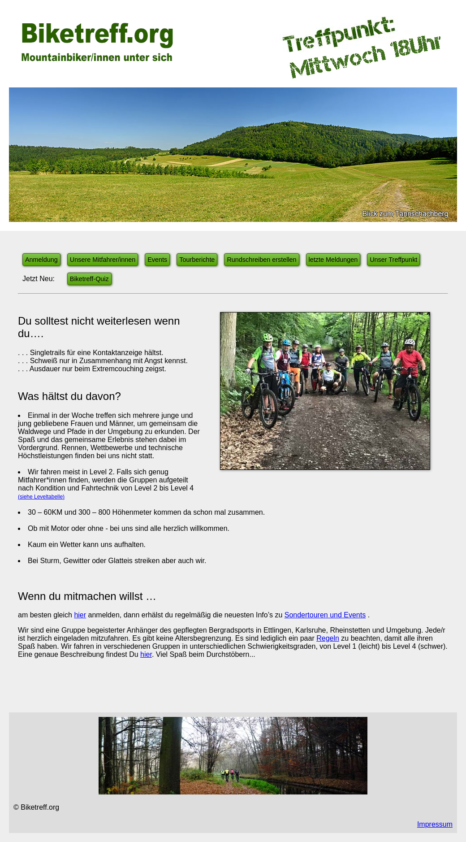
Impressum (435, 824)
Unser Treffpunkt (393, 259)
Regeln (327, 638)
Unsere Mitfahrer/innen (102, 259)
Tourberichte (197, 259)
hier (80, 615)
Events (157, 259)
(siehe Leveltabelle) (41, 497)
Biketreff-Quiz (89, 278)
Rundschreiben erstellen (261, 259)
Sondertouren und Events (325, 615)
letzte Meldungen (333, 259)
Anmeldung (41, 259)
